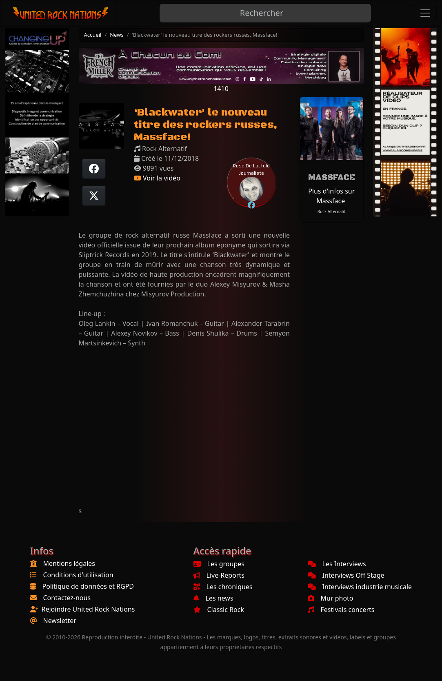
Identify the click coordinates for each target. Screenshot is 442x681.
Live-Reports (218, 575)
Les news (213, 598)
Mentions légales (69, 563)
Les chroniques (223, 586)
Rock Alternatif (332, 211)
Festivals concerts (341, 609)
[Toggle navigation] (425, 13)
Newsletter (59, 620)
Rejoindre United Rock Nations (88, 609)
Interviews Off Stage (346, 575)
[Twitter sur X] (94, 195)
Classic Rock (218, 609)
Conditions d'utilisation (78, 574)
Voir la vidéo (157, 178)
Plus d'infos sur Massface (331, 196)
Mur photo (330, 598)
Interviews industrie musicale (360, 586)
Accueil (93, 34)
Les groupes (218, 563)
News (116, 34)
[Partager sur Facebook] (94, 168)
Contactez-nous (67, 597)
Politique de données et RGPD (88, 586)
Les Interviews (337, 563)
